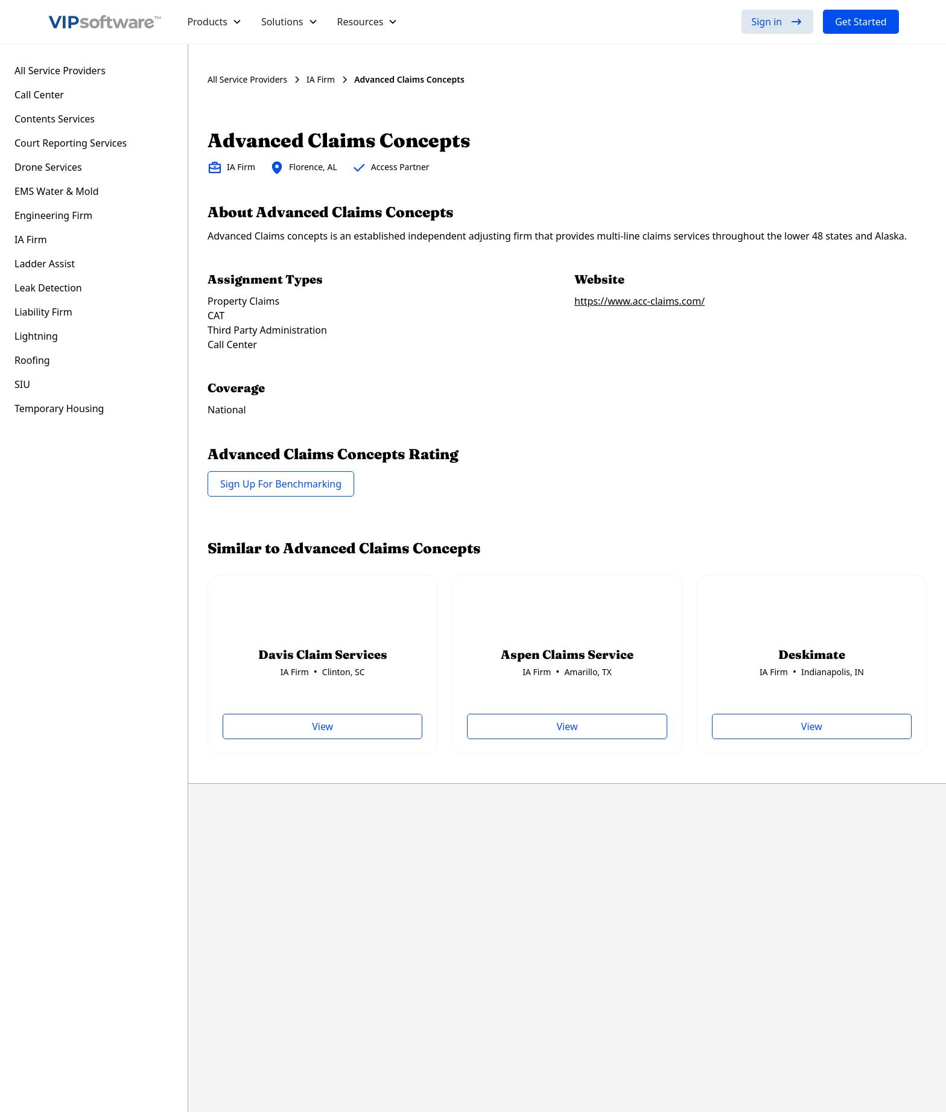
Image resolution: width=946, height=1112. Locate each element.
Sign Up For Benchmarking (280, 484)
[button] (214, 22)
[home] (105, 21)
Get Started (860, 21)
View (322, 726)
